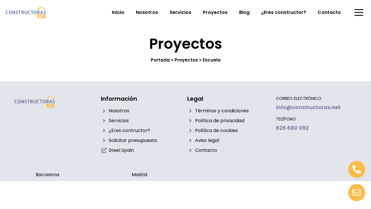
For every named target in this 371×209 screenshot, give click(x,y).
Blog (244, 12)
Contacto (329, 12)
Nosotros (147, 12)
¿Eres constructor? (283, 12)
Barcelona (47, 174)
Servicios (180, 12)
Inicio (118, 12)
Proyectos (215, 12)
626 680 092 (292, 127)
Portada (160, 60)
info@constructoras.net (308, 107)
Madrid (139, 174)
